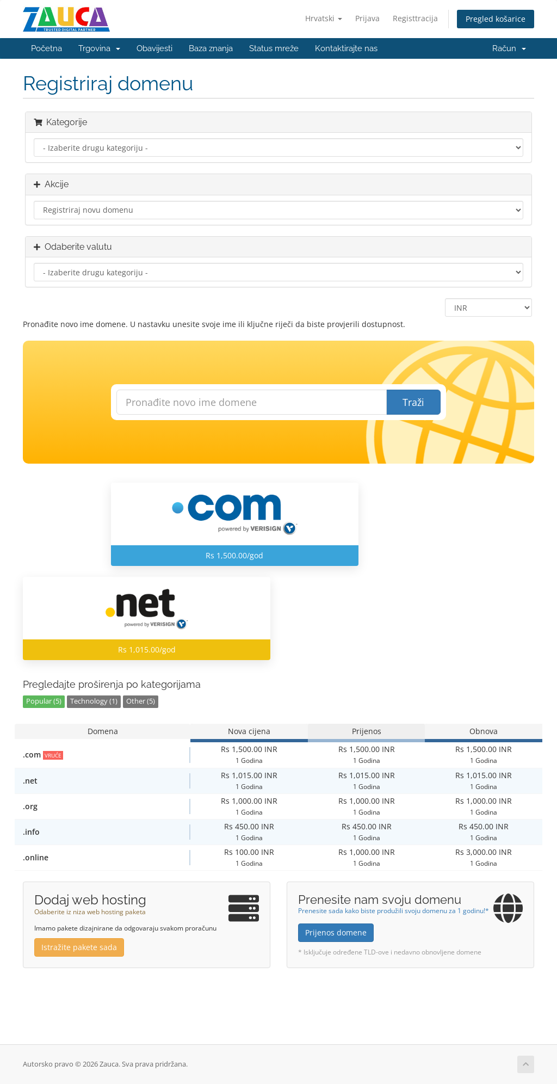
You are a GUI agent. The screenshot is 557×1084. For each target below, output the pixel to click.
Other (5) (140, 701)
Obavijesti (154, 48)
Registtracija (415, 18)
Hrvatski (323, 18)
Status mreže (274, 48)
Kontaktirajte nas (346, 48)
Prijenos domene (336, 932)
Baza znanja (211, 48)
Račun (509, 48)
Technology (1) (93, 701)
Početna (46, 48)
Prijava (367, 18)
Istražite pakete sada (79, 947)
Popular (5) (43, 701)
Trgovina (99, 48)
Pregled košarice (495, 19)
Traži (413, 402)
